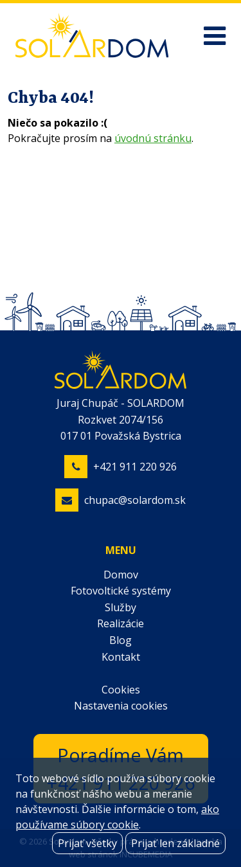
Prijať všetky (87, 843)
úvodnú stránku (153, 138)
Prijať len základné (175, 843)
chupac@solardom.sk (135, 500)
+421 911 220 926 (135, 467)
